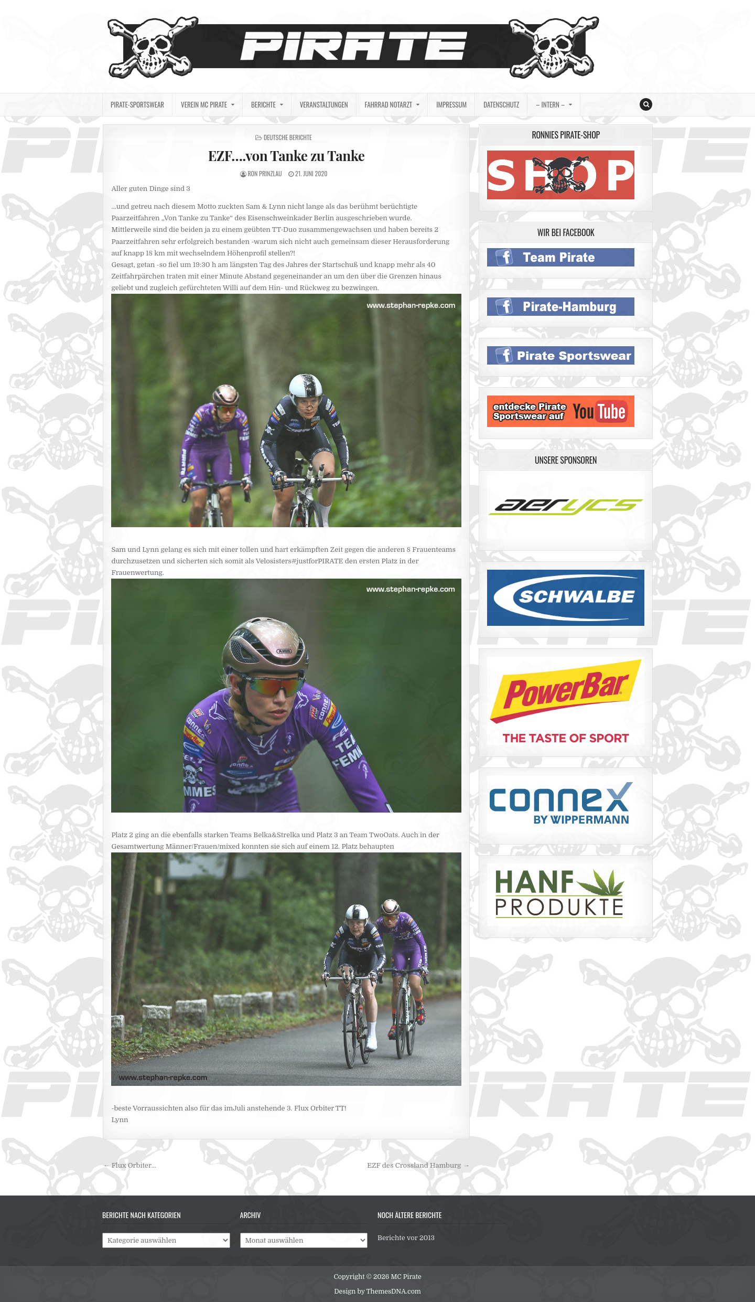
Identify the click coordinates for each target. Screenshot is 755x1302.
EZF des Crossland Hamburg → (418, 1165)
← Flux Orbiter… (129, 1165)
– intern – (550, 104)
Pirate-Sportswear (137, 104)
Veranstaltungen (324, 104)
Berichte (263, 104)
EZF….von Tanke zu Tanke (286, 155)
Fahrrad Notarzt (389, 104)
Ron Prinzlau (264, 173)
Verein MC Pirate (204, 104)
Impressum (451, 104)
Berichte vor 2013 (406, 1238)
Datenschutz (501, 104)
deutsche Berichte (288, 137)
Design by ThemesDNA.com (377, 1291)
